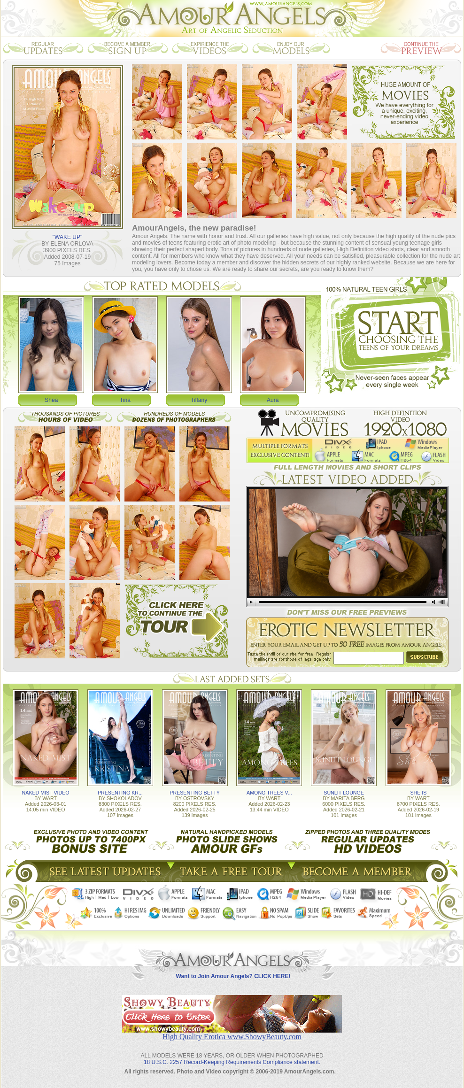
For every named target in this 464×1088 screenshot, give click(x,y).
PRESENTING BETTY (195, 792)
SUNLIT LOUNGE (344, 792)
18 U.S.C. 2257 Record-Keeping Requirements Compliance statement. (232, 1062)
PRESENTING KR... (120, 792)
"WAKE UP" (67, 237)
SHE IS (418, 792)
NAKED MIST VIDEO (46, 792)
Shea (51, 400)
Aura (272, 400)
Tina (125, 400)
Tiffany (199, 400)
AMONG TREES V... (269, 792)
